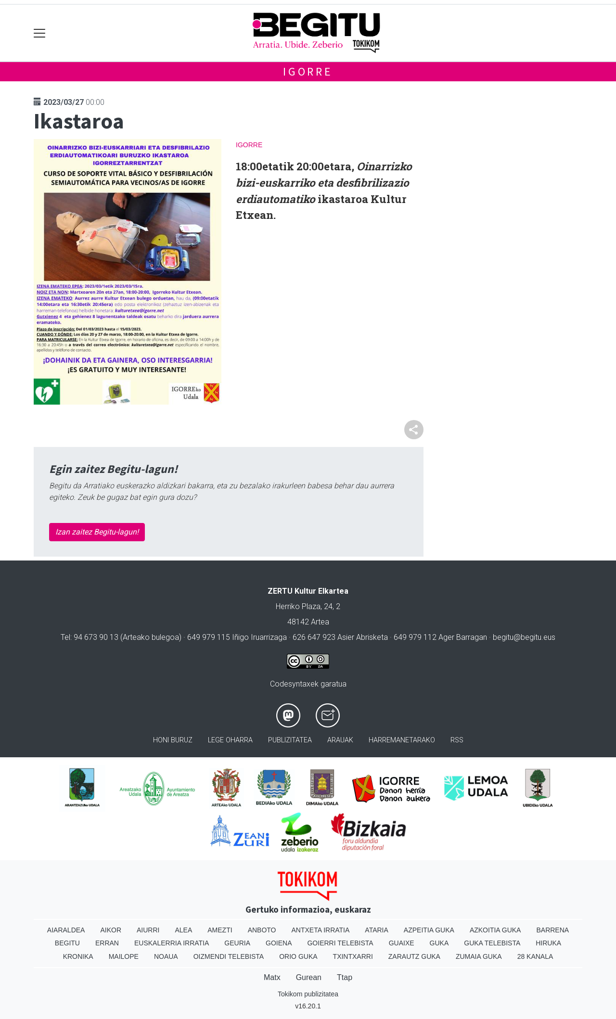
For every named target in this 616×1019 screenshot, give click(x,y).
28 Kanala (535, 956)
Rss (456, 740)
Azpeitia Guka (429, 930)
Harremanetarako (402, 740)
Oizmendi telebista (228, 956)
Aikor (110, 930)
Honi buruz (172, 740)
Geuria (237, 943)
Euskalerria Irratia (171, 943)
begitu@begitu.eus (524, 637)
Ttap (344, 977)
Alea (183, 930)
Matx (272, 977)
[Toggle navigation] (39, 33)
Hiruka (548, 943)
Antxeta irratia (321, 930)
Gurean (308, 977)
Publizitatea (290, 740)
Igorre (308, 71)
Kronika (78, 956)
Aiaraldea (66, 930)
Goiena (279, 943)
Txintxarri (353, 956)
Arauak (340, 740)
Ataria (376, 930)
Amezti (219, 930)
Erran (107, 943)
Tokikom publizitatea (308, 994)
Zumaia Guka (479, 956)
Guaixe (401, 943)
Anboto (262, 930)
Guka (439, 943)
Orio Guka (298, 956)
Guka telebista (492, 943)
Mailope (124, 956)
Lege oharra (230, 740)
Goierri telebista (340, 943)
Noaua (166, 956)
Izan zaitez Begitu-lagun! (97, 531)
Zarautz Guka (414, 956)
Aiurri (148, 930)
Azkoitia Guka (495, 930)
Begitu (67, 943)
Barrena (552, 930)
